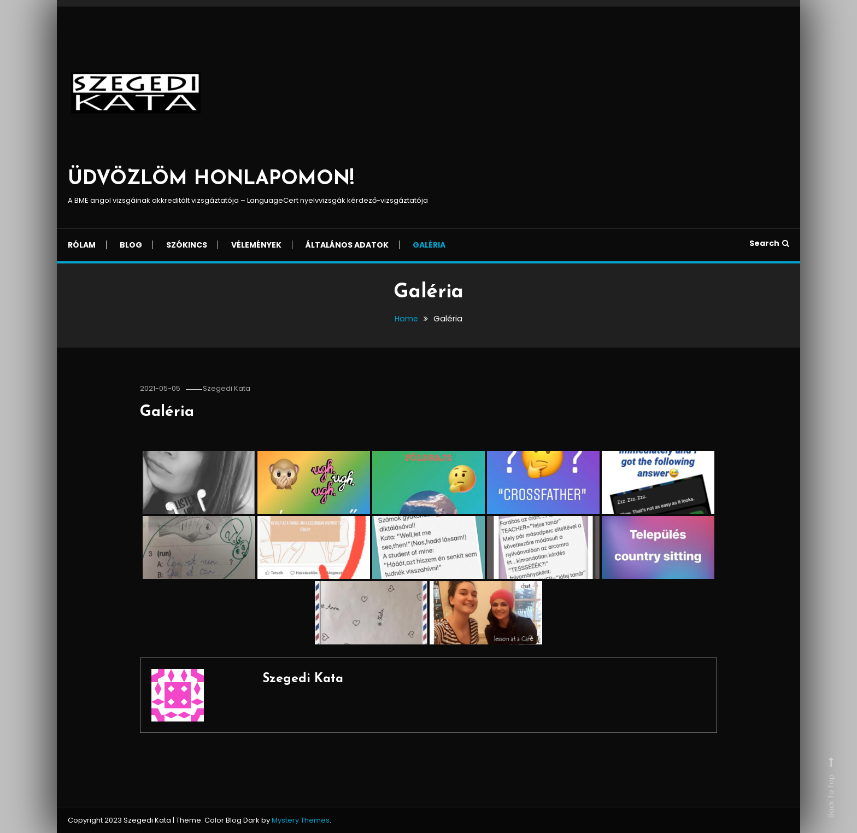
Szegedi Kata (229, 388)
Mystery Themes (301, 820)
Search (769, 243)
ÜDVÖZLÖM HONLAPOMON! (211, 179)
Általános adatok (347, 244)
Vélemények (256, 244)
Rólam (82, 244)
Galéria (429, 244)
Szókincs (186, 244)
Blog (131, 244)
